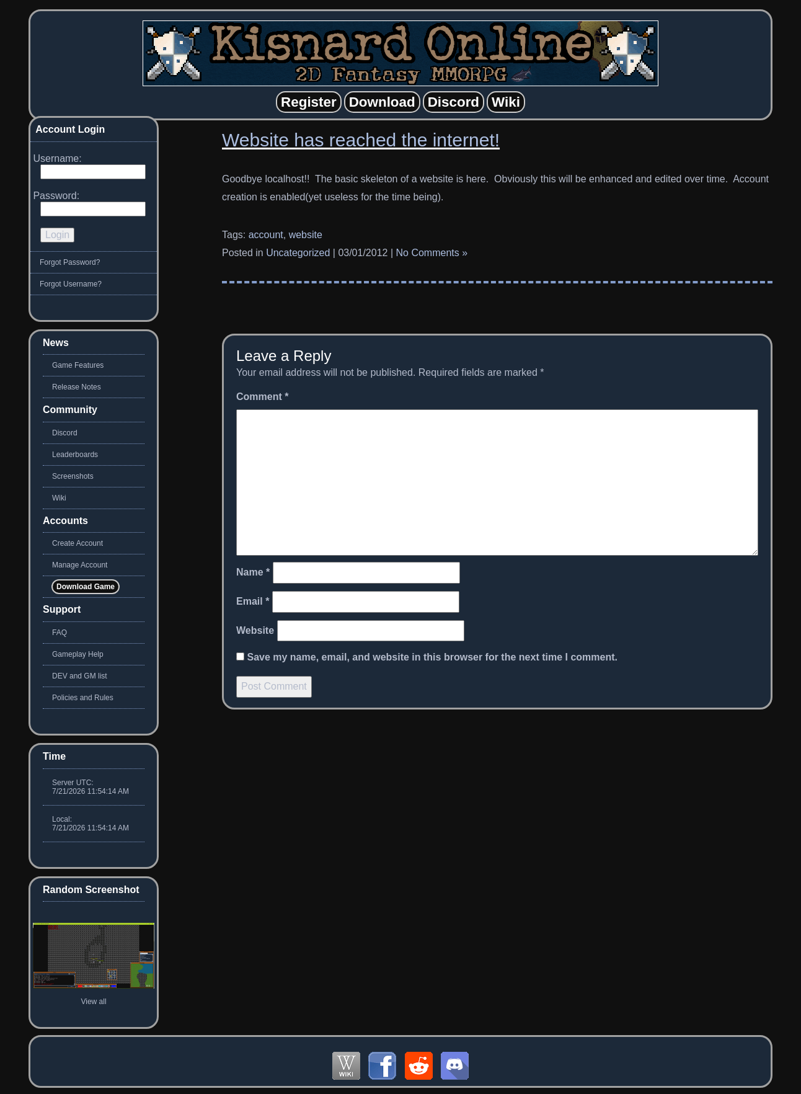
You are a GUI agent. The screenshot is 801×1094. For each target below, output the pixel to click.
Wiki (59, 498)
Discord (64, 433)
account (266, 234)
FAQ (59, 632)
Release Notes (76, 387)
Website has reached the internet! (361, 140)
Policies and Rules (82, 697)
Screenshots (73, 476)
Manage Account (79, 565)
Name (253, 572)
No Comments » (432, 252)
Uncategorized (298, 252)
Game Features (78, 365)
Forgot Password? (70, 262)
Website (255, 630)
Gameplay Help (78, 654)
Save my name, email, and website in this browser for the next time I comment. (432, 657)
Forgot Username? (71, 284)
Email (252, 601)
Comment (262, 396)
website (305, 234)
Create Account (77, 543)
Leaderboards (75, 454)
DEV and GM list (79, 676)
